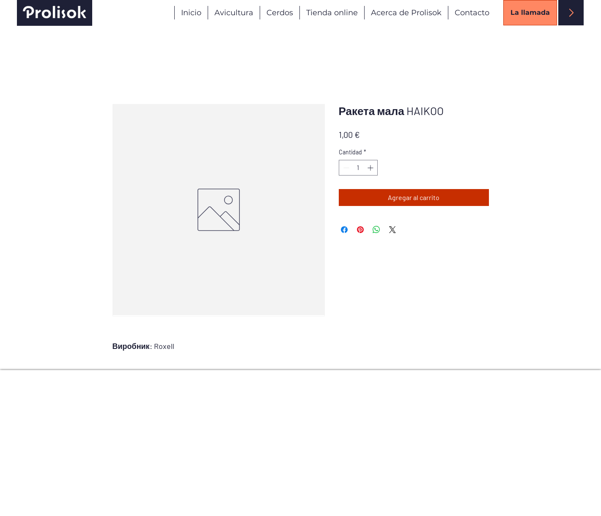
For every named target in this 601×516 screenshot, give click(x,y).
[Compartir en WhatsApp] (376, 230)
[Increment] (371, 167)
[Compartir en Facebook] (344, 230)
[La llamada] (530, 12)
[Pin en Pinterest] (360, 230)
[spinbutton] (358, 167)
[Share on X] (392, 230)
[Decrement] (345, 167)
